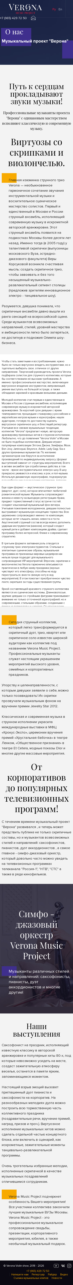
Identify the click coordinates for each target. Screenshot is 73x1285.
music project (25, 13)
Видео (64, 1274)
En (60, 9)
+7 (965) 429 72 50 (13, 18)
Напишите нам (19, 1274)
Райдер (52, 1274)
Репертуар (38, 1274)
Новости (57, 1278)
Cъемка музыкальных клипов (31, 1278)
